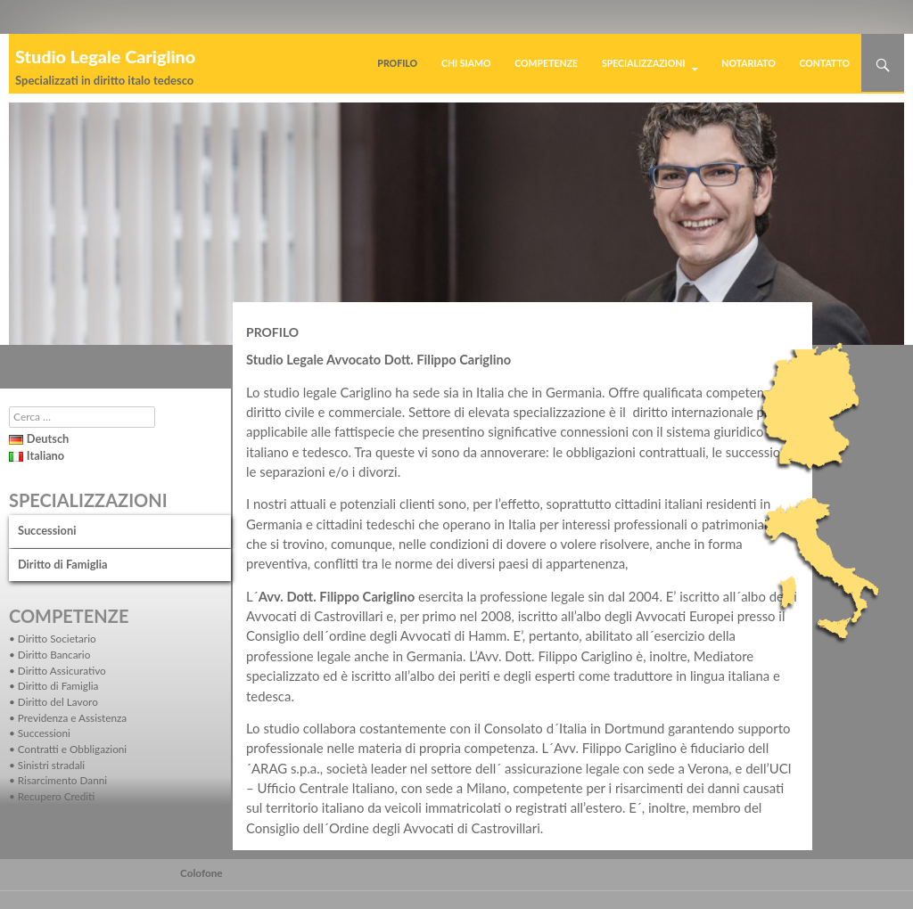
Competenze (546, 63)
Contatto (824, 63)
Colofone (201, 873)
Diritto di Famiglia (62, 564)
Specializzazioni (644, 63)
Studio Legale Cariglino (105, 56)
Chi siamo (466, 63)
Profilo (397, 63)
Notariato (748, 63)
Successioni (47, 530)
